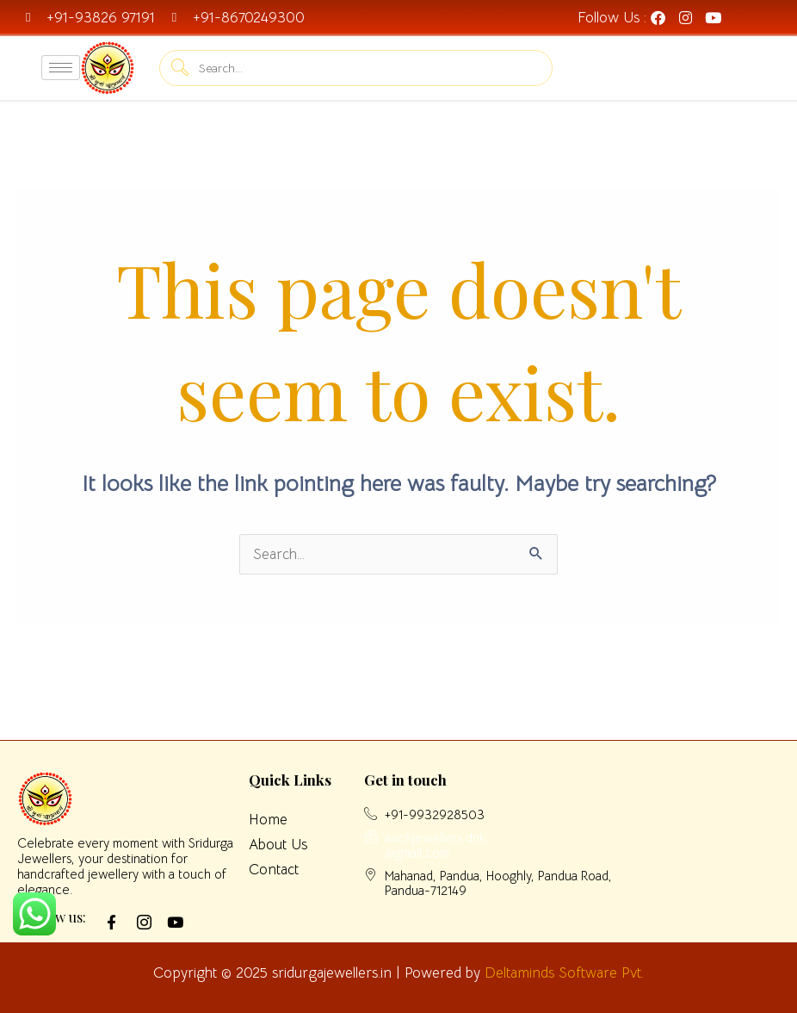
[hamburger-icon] (60, 67)
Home (268, 820)
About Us (278, 845)
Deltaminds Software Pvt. (564, 973)
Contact (274, 870)
